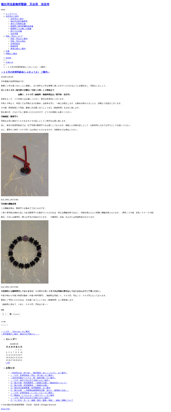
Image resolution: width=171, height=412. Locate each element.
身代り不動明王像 (18, 24)
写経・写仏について (14, 36)
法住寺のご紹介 (12, 16)
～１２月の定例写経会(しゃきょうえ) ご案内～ (25, 72)
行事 (8, 51)
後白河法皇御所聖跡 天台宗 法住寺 (25, 4)
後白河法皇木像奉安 (19, 21)
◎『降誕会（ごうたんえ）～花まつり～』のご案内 (32, 395)
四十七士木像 (16, 31)
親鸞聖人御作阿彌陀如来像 (21, 26)
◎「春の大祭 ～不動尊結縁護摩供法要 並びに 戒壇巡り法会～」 (39, 390)
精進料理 (14, 46)
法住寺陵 (14, 34)
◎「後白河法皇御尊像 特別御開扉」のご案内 (30, 388)
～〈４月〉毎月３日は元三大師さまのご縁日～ (30, 398)
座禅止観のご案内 (18, 49)
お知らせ (9, 62)
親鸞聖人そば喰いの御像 (20, 29)
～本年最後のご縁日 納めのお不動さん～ (20, 334)
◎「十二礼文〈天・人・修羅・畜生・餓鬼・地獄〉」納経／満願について (41, 400)
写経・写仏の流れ (18, 41)
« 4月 (8, 363)
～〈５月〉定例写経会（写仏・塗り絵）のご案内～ (32, 375)
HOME (8, 58)
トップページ (11, 14)
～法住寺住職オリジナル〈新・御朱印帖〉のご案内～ (33, 378)
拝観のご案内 (11, 54)
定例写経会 (15, 44)
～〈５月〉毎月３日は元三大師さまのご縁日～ (30, 380)
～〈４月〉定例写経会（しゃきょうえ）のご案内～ (32, 393)
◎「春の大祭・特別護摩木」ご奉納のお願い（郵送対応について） (38, 383)
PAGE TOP (5, 409)
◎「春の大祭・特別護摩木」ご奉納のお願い (29, 385)
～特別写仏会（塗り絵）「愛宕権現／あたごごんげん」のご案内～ (38, 373)
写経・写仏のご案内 (19, 39)
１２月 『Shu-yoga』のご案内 (15, 332)
